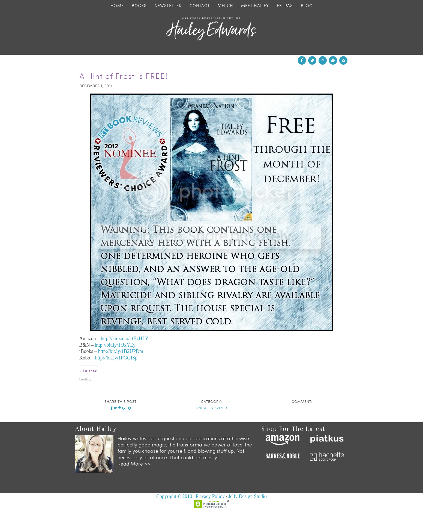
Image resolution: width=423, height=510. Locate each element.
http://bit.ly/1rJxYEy (115, 345)
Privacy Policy (210, 496)
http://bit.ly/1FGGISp (116, 358)
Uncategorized (211, 408)
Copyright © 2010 (174, 496)
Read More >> (134, 463)
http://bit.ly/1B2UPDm (120, 351)
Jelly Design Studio (247, 496)
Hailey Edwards (211, 29)
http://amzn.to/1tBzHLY (124, 338)
